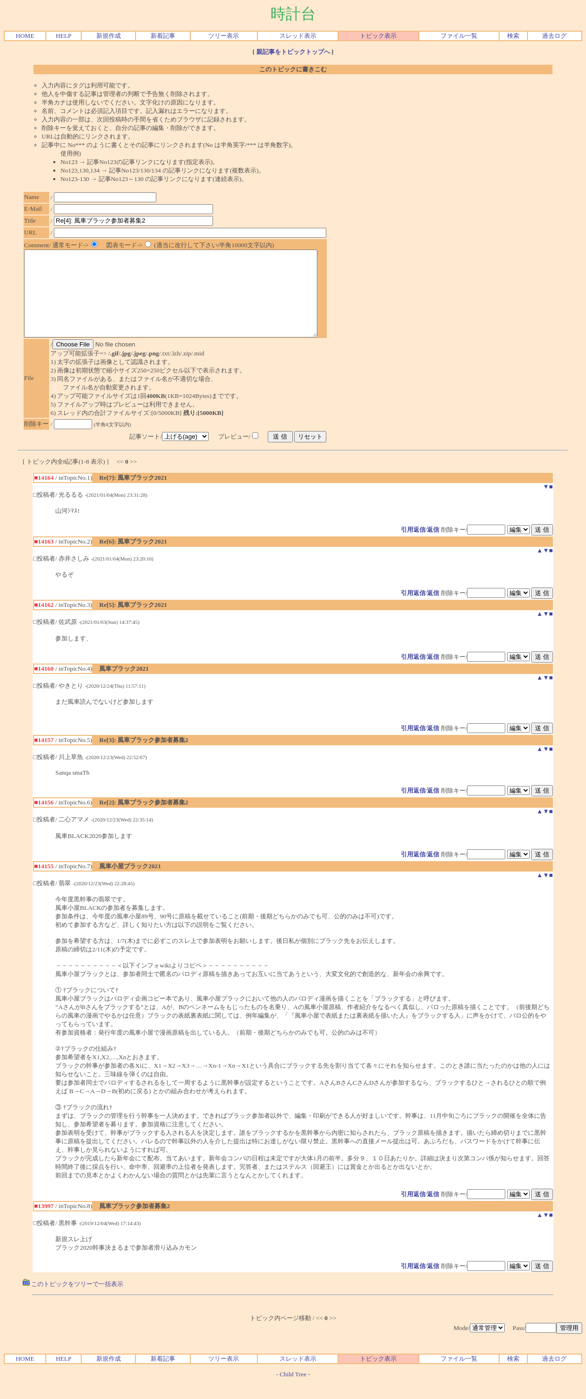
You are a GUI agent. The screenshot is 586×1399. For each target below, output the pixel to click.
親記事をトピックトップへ (293, 51)
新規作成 (108, 35)
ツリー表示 (223, 35)
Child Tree (293, 1391)
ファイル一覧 (459, 35)
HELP (63, 35)
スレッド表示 (298, 35)
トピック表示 (378, 35)
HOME (25, 35)
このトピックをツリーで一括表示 (73, 1300)
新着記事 (163, 35)
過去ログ (554, 35)
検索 (513, 35)
